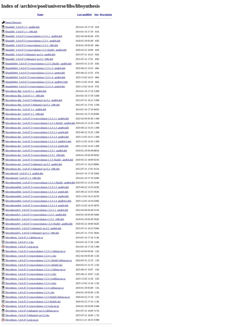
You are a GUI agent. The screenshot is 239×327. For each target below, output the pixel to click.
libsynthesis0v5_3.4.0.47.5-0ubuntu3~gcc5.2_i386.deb (32, 233)
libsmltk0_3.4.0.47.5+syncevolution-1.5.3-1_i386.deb (31, 45)
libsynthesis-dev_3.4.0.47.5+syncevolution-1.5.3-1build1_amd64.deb (39, 159)
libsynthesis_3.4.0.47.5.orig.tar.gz (21, 320)
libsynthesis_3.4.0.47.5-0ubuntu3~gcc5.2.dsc (27, 315)
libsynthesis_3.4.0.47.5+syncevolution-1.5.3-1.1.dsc (30, 256)
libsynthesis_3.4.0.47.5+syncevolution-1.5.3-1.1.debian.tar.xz (35, 251)
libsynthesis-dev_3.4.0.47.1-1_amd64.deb (25, 109)
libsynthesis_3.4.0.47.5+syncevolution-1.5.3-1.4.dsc (30, 283)
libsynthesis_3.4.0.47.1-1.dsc (19, 242)
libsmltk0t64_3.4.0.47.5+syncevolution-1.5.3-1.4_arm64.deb (35, 86)
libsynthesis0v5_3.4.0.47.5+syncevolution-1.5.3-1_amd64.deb (35, 214)
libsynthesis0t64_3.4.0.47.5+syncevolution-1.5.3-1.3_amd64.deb (37, 187)
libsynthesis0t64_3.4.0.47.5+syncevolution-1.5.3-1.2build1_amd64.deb (40, 182)
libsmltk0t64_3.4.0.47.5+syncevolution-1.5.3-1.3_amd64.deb (35, 68)
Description (106, 14)
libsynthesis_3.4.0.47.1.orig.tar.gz (21, 246)
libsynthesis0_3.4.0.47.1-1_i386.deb (23, 178)
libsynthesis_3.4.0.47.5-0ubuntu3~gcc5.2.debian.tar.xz (32, 310)
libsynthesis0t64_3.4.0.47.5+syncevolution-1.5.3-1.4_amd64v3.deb (38, 201)
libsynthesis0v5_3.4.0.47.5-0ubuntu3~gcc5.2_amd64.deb (33, 228)
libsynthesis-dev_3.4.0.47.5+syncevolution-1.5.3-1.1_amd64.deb (37, 118)
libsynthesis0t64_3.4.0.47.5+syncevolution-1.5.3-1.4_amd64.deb (37, 196)
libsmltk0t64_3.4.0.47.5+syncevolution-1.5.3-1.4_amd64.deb (35, 77)
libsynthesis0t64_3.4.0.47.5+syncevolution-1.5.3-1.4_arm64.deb (36, 205)
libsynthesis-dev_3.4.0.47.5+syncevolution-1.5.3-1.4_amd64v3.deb (38, 141)
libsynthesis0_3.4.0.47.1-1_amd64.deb (24, 173)
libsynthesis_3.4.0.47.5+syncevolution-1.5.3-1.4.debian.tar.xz (35, 278)
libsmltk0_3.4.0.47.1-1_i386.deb (21, 31)
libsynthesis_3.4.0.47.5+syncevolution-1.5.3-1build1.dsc (33, 301)
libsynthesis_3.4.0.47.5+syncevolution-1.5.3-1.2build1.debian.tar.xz (38, 260)
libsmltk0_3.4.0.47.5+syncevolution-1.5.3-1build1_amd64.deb (35, 50)
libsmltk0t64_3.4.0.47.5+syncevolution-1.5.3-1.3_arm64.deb (35, 73)
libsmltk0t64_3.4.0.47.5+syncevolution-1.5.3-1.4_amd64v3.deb (36, 82)
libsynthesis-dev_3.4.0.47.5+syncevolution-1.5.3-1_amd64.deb (36, 150)
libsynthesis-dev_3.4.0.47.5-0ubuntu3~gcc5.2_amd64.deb (33, 164)
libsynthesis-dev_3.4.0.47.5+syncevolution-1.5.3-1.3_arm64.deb (36, 132)
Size (96, 14)
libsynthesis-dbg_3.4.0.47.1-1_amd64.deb (25, 91)
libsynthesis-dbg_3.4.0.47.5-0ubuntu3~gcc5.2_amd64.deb (33, 100)
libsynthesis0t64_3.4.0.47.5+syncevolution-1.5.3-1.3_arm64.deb (36, 191)
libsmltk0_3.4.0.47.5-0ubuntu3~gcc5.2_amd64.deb (30, 54)
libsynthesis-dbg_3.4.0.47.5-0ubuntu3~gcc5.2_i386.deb (32, 105)
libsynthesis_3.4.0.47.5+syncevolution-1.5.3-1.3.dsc (30, 274)
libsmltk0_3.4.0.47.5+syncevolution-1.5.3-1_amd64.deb (32, 41)
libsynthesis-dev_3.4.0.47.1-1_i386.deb (24, 114)
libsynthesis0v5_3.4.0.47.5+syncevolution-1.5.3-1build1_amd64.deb (39, 224)
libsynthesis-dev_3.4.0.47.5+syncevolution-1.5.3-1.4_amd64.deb (37, 137)
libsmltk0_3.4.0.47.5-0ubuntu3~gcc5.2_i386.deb (29, 59)
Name (40, 14)
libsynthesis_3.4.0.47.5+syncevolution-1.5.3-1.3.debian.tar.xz (35, 269)
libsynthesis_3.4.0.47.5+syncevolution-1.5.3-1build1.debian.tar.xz (37, 297)
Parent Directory (13, 22)
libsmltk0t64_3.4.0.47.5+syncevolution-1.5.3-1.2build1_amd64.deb (38, 63)
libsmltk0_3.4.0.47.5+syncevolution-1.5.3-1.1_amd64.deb (33, 36)
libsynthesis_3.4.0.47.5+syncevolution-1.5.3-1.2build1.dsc (33, 265)
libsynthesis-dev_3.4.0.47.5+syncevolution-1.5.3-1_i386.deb (35, 155)
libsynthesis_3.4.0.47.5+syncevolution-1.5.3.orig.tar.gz (32, 306)
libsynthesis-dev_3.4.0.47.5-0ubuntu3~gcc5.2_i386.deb (32, 169)
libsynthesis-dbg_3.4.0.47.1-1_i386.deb (24, 95)
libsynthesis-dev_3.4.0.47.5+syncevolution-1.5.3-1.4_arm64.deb (36, 146)
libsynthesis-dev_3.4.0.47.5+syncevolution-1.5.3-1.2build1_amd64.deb (40, 123)
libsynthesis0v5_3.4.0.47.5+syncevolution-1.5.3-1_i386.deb (34, 219)
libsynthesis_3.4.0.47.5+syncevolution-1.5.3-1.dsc (29, 292)
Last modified (84, 14)
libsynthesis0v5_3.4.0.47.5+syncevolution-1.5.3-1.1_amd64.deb (36, 210)
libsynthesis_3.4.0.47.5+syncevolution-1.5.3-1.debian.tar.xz (34, 288)
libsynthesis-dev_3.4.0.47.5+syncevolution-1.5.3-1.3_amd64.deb (37, 127)
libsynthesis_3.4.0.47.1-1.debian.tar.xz (24, 237)
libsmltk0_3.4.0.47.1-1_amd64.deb (22, 27)
